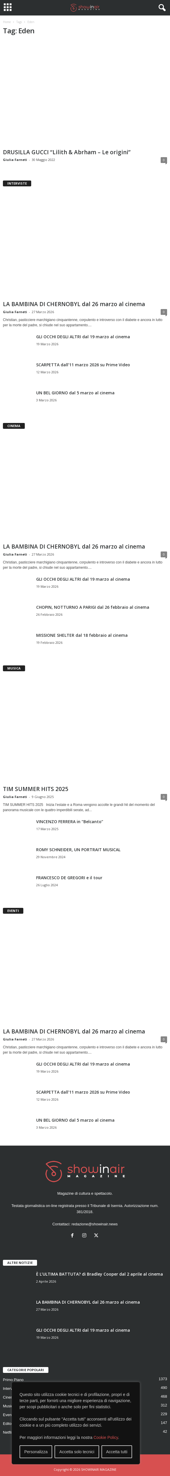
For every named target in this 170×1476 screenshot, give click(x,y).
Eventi (8, 1415)
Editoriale (11, 1423)
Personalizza (36, 1451)
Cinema (9, 1397)
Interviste (10, 1388)
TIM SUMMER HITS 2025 (35, 789)
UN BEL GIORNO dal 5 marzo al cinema (75, 393)
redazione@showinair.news (94, 1224)
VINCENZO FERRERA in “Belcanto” (69, 821)
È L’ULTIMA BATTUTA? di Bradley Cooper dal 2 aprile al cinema (99, 1274)
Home (7, 22)
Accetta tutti (116, 1451)
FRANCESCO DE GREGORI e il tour (69, 877)
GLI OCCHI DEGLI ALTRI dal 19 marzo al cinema (83, 336)
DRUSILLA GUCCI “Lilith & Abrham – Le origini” (67, 152)
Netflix (8, 1432)
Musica (9, 1406)
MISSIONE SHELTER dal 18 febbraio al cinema (82, 635)
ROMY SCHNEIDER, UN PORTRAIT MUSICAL (78, 849)
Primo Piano (13, 1380)
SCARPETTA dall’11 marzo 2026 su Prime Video (83, 364)
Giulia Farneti (15, 159)
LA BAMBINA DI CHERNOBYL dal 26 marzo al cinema (74, 304)
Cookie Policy (106, 1437)
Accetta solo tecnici (76, 1451)
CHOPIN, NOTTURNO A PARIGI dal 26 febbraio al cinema (92, 607)
